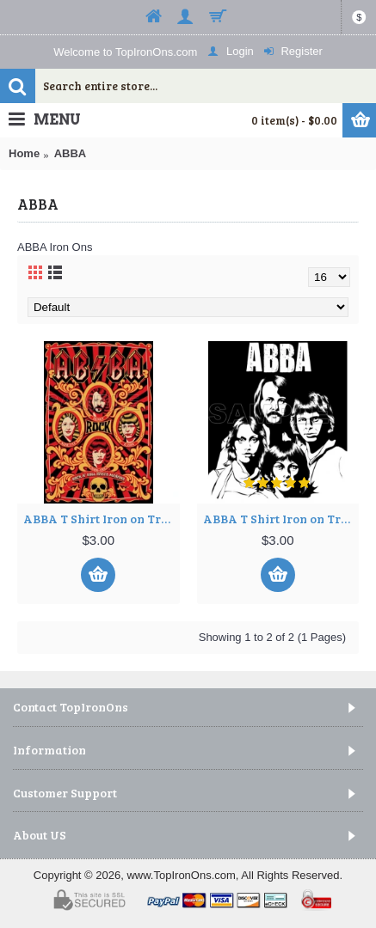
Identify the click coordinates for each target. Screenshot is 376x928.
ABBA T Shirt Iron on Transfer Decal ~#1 (101, 518)
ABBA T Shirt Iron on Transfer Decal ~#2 (281, 518)
